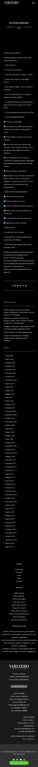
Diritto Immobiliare (19, 616)
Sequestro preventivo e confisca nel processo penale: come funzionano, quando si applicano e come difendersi (19, 643)
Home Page (19, 569)
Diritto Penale (19, 593)
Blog (20, 27)
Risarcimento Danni (19, 607)
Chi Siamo (19, 572)
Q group (22, 754)
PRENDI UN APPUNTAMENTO (19, 686)
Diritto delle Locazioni (19, 604)
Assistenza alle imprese (19, 619)
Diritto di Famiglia (19, 599)
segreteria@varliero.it (21, 679)
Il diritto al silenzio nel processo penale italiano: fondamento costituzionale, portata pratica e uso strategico (19, 634)
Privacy (34, 751)
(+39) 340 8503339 (27, 731)
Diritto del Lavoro (19, 601)
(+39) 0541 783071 (20, 707)
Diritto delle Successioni (19, 610)
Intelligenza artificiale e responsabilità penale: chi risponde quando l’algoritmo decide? (19, 650)
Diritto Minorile (19, 596)
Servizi (19, 575)
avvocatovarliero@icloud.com (24, 728)
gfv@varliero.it (29, 725)
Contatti (19, 581)
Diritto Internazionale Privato (19, 613)
